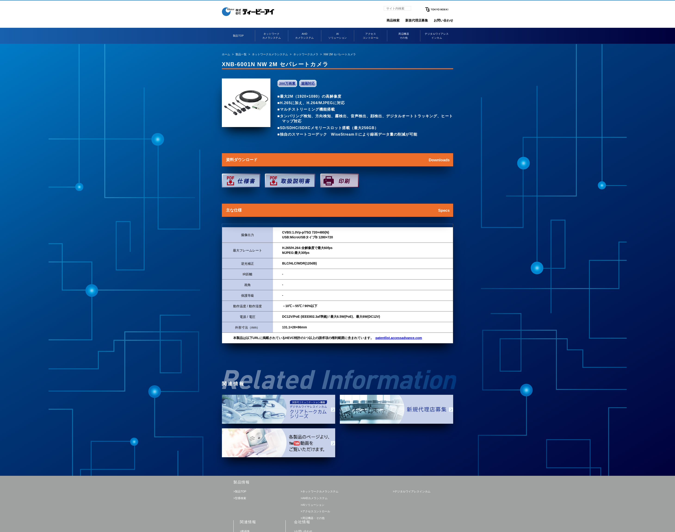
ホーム (226, 54)
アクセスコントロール (316, 511)
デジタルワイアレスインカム (412, 491)
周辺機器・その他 (313, 518)
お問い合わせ (443, 20)
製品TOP (238, 35)
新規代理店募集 (416, 20)
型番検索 (240, 498)
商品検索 (393, 20)
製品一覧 (241, 54)
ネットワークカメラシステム (270, 54)
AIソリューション (313, 505)
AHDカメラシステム (315, 498)
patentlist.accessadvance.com (398, 338)
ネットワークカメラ (305, 54)
